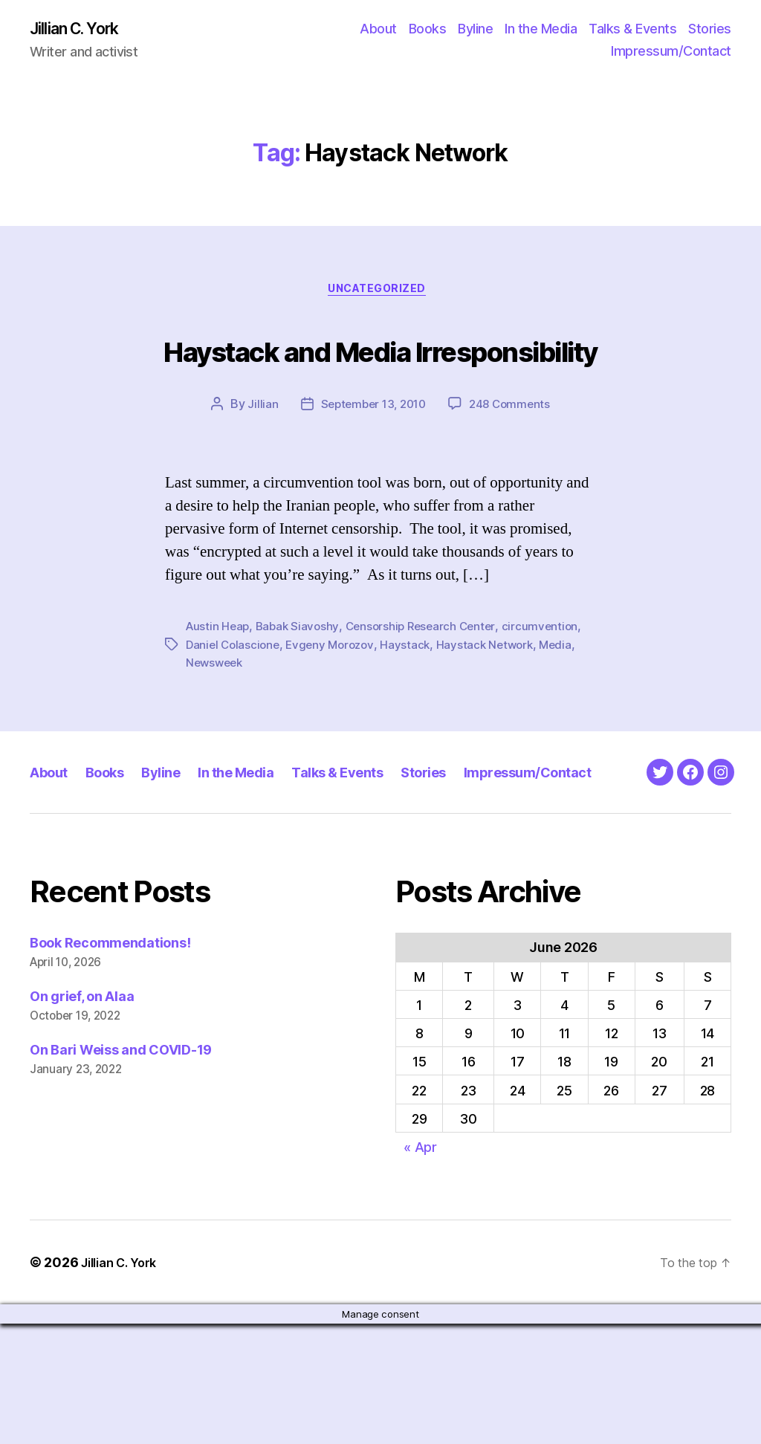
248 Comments (513, 464)
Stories (709, 30)
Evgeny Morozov (336, 704)
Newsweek (216, 722)
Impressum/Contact (671, 52)
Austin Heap (219, 686)
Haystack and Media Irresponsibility (380, 378)
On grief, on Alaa (82, 1116)
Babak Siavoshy (301, 686)
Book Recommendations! (110, 1063)
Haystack (414, 704)
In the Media (541, 30)
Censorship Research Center (428, 686)
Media (568, 704)
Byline (475, 30)
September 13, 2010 (371, 464)
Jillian (257, 464)
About (378, 30)
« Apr (420, 1267)
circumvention (552, 686)
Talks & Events (632, 30)
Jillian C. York (82, 30)
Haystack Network (495, 704)
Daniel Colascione (234, 704)
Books (428, 30)
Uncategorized (380, 294)
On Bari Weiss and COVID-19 (121, 1170)
